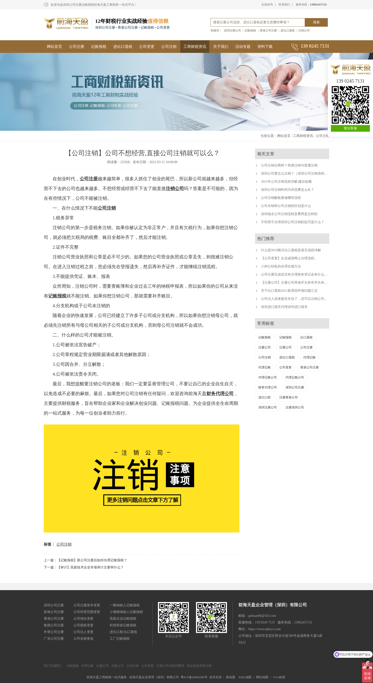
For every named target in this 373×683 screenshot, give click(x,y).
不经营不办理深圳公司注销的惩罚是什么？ (292, 222)
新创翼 (230, 677)
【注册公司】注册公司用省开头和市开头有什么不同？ (301, 282)
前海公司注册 (54, 612)
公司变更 (146, 47)
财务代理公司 (220, 393)
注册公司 (264, 347)
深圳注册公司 (232, 30)
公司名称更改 (83, 638)
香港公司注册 (268, 30)
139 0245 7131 (350, 81)
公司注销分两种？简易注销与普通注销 (289, 165)
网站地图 (262, 677)
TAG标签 (279, 677)
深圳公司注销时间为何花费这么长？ (287, 189)
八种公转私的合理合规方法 (281, 266)
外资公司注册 (54, 632)
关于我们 (220, 47)
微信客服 (350, 128)
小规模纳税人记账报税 (126, 612)
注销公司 (304, 30)
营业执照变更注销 (199, 666)
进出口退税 (287, 30)
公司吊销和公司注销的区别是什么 (286, 206)
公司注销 (169, 47)
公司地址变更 (83, 618)
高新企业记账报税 (123, 618)
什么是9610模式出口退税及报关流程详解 (291, 250)
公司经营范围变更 (87, 612)
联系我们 (284, 4)
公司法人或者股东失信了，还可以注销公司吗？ (296, 299)
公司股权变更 (83, 625)
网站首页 (54, 47)
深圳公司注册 (294, 387)
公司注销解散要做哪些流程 (281, 198)
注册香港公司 (288, 397)
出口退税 (306, 337)
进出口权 (264, 397)
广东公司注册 (54, 638)
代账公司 (117, 666)
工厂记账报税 (120, 638)
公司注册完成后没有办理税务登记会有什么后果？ (297, 274)
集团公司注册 (54, 625)
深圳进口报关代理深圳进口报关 (284, 307)
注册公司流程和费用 (170, 666)
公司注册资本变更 (87, 605)
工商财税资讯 (194, 47)
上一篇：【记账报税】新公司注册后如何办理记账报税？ (85, 560)
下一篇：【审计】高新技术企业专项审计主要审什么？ (84, 567)
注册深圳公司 (294, 407)
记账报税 (250, 30)
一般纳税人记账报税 (125, 605)
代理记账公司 (267, 377)
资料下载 (265, 47)
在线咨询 (267, 4)
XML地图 (244, 677)
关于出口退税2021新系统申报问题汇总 (289, 290)
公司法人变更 (83, 632)
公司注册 (76, 47)
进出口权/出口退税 (123, 632)
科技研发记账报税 (123, 625)
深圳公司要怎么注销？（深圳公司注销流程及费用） (299, 173)
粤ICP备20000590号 (194, 677)
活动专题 (242, 47)
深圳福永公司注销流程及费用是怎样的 (289, 214)
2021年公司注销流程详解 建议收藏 (286, 181)
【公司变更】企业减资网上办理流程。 (289, 258)
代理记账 (309, 357)
